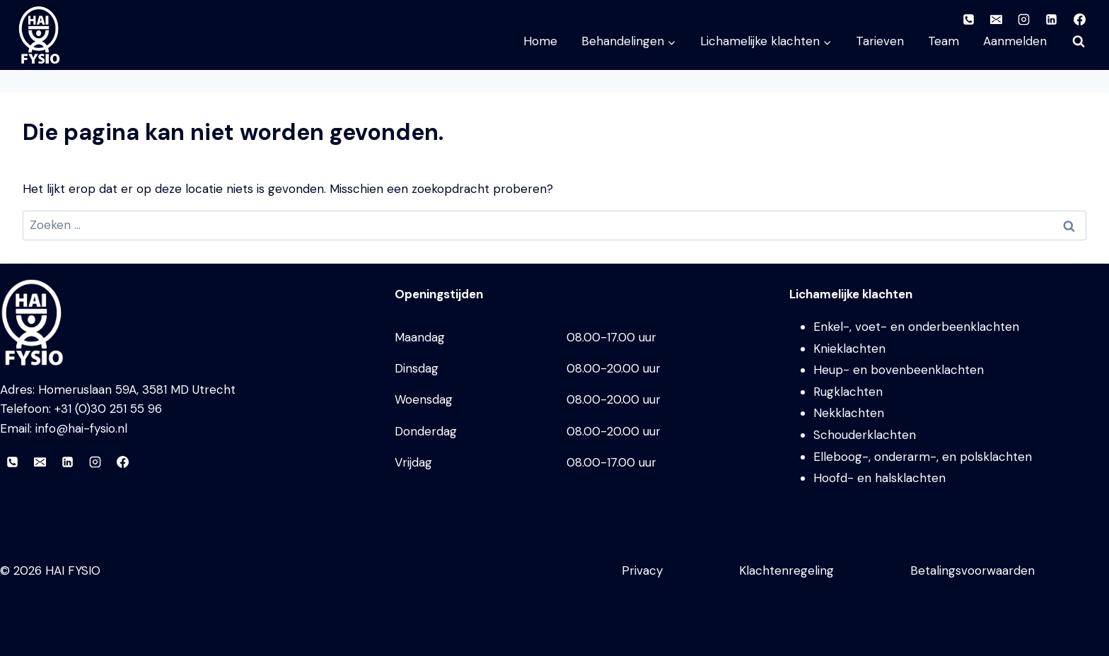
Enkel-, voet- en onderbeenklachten (916, 326)
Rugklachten (848, 391)
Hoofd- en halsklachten (879, 478)
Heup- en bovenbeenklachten (898, 369)
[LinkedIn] (67, 462)
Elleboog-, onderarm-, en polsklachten (922, 456)
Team (943, 41)
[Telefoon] (12, 462)
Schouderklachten (864, 435)
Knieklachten (849, 348)
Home (540, 41)
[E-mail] (40, 462)
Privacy (642, 570)
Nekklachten (848, 413)
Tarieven (880, 41)
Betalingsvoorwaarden (972, 570)
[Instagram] (95, 462)
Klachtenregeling (786, 570)
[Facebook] (122, 462)
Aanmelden (1015, 41)
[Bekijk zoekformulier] (1078, 41)
